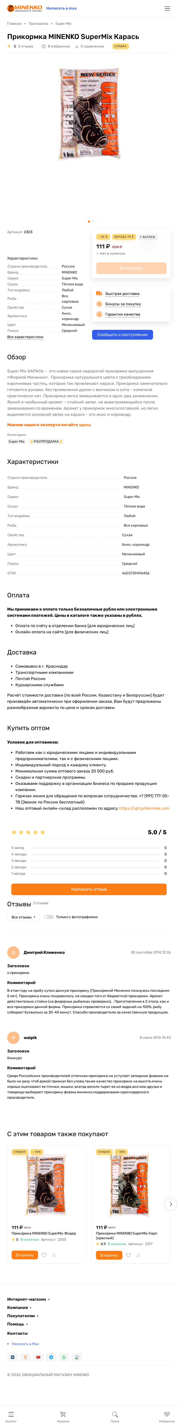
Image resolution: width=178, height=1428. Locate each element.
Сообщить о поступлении (122, 334)
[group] (89, 143)
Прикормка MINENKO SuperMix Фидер (44, 1233)
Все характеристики (25, 337)
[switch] (49, 917)
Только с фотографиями (77, 917)
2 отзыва (25, 46)
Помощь (15, 1324)
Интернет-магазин (26, 1299)
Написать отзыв (89, 889)
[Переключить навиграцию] (167, 8)
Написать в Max (25, 1344)
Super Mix (16, 441)
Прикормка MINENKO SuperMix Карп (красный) (126, 1235)
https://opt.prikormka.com (144, 808)
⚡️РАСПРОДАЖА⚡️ (46, 441)
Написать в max (61, 8)
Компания (17, 1308)
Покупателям (21, 1316)
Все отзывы (22, 917)
